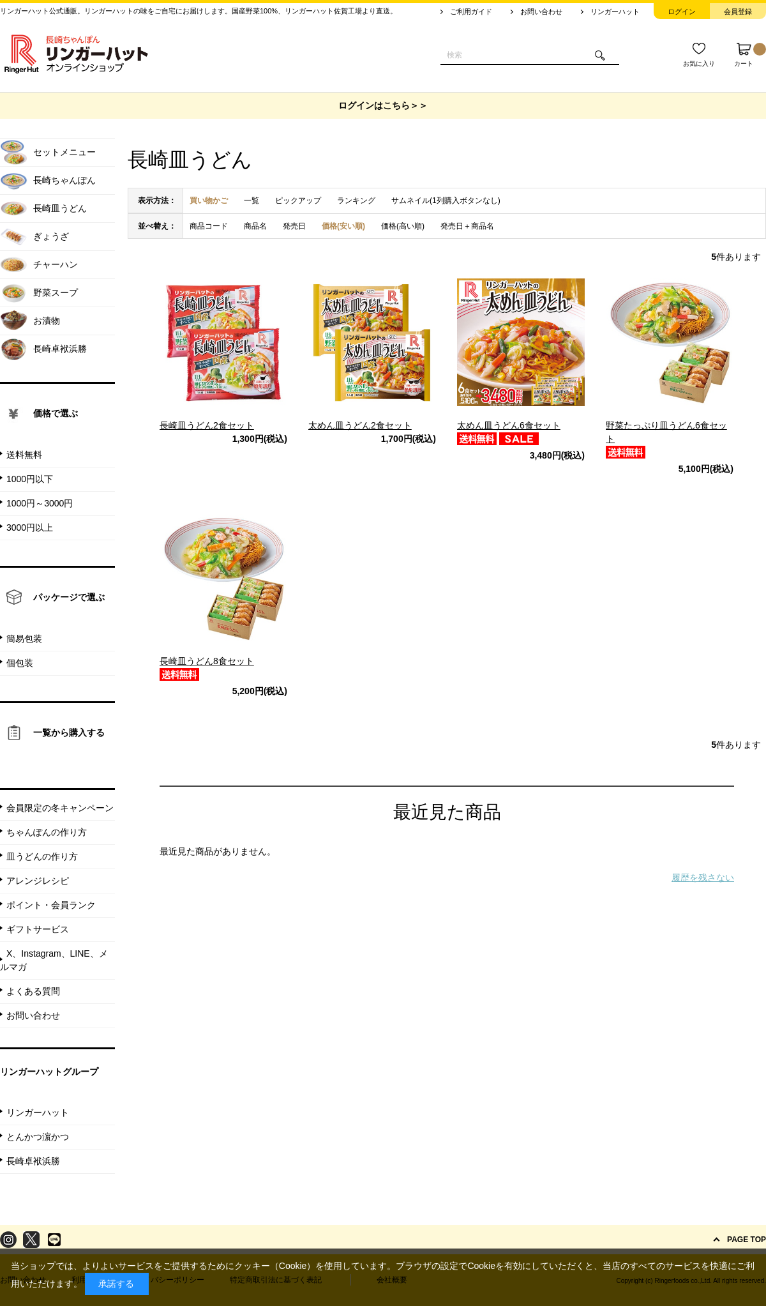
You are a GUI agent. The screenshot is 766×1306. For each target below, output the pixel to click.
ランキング (356, 200)
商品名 (255, 226)
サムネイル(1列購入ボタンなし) (445, 200)
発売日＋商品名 (467, 226)
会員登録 (738, 11)
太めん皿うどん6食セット (508, 425)
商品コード (209, 226)
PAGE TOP (746, 1239)
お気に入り (699, 63)
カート (750, 55)
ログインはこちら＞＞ (383, 105)
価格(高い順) (402, 226)
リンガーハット (615, 11)
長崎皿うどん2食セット (207, 425)
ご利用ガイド (471, 11)
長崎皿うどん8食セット (207, 661)
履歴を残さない (703, 877)
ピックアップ (298, 200)
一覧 (251, 200)
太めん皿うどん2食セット (360, 425)
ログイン (682, 11)
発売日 (294, 226)
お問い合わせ (541, 11)
